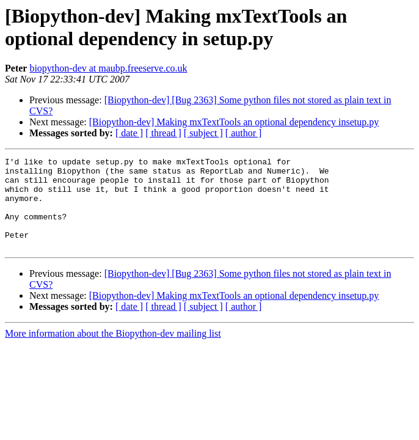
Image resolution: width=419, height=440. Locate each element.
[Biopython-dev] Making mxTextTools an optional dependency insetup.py (234, 122)
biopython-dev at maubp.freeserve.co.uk (108, 68)
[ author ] (243, 133)
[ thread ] (163, 133)
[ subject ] (203, 133)
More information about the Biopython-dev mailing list (113, 351)
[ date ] (129, 133)
